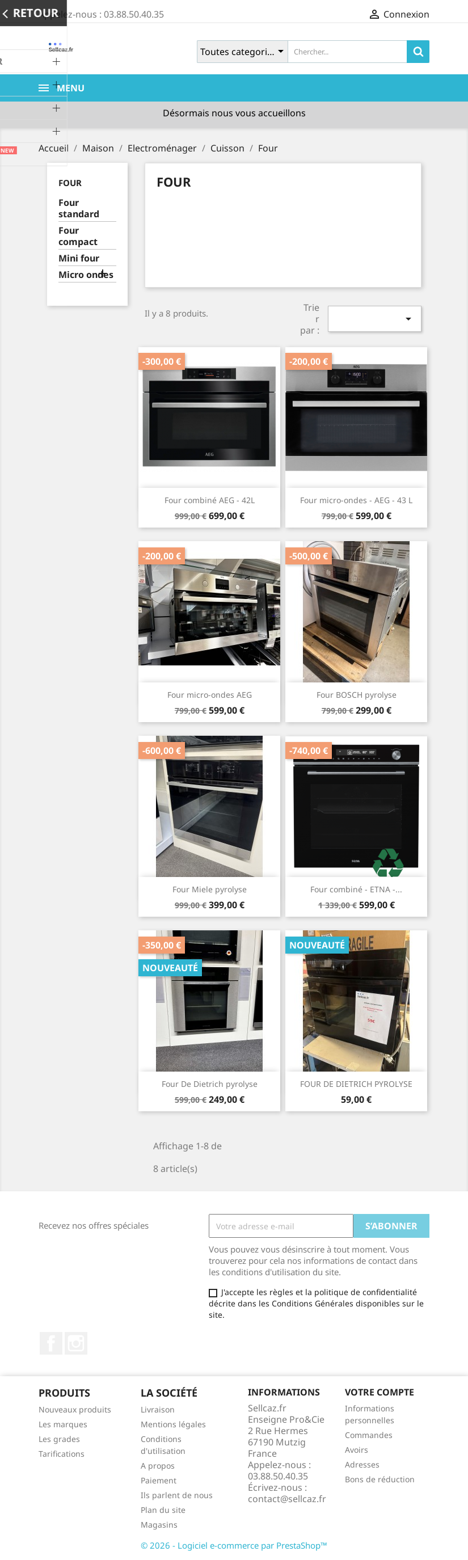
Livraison (158, 1409)
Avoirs (356, 1449)
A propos (158, 1465)
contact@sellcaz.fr (287, 1498)
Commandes (369, 1435)
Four (70, 182)
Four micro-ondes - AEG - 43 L (356, 500)
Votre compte (379, 1392)
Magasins (159, 1524)
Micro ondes (85, 275)
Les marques (63, 1424)
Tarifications (62, 1453)
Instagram (76, 1343)
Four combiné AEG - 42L (210, 500)
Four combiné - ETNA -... (356, 889)
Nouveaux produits (75, 1409)
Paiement (158, 1480)
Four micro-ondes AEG (209, 694)
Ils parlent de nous (177, 1495)
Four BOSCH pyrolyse (357, 694)
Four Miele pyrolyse (209, 889)
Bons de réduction (380, 1479)
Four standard (78, 208)
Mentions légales (173, 1424)
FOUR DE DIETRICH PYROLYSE (356, 1083)
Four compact (78, 236)
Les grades (59, 1438)
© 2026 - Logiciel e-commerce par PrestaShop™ (234, 1545)
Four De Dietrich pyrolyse (210, 1083)
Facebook (51, 1343)
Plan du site (163, 1509)
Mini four (78, 258)
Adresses (362, 1464)
